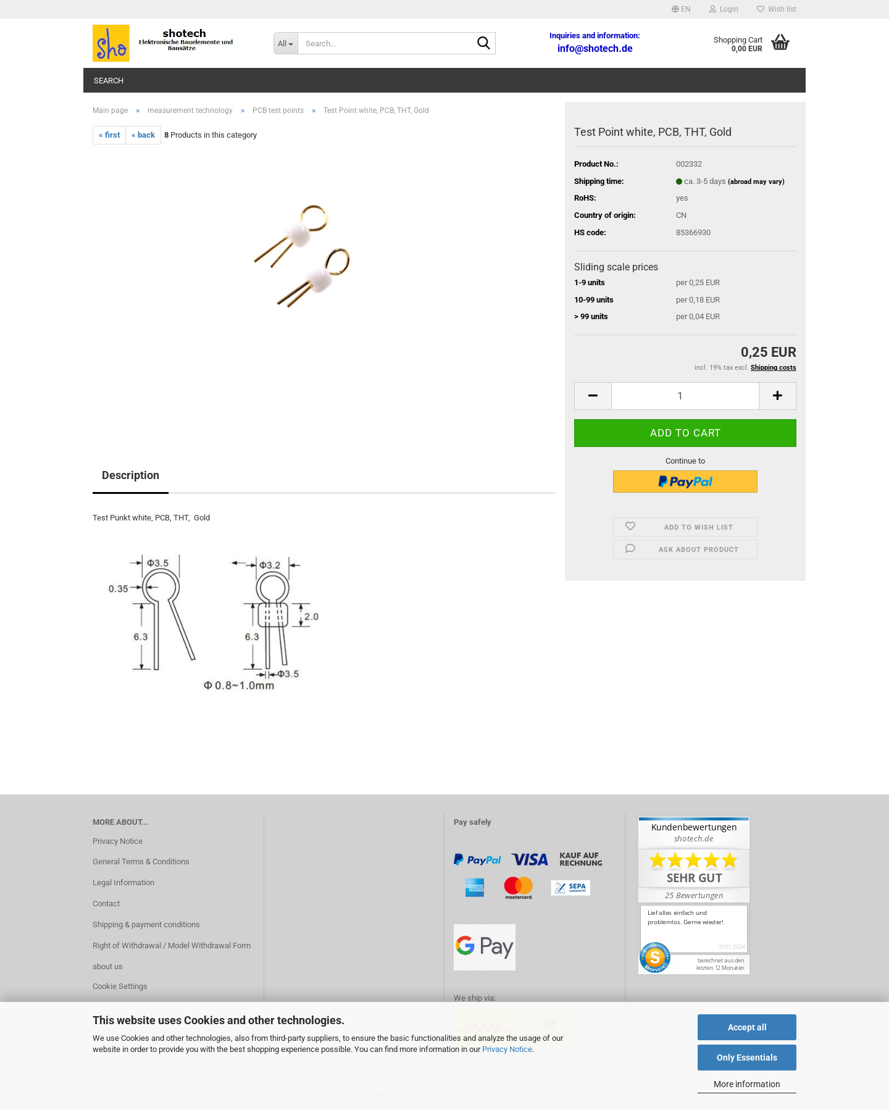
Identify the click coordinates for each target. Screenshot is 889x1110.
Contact (106, 903)
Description (130, 475)
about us (108, 966)
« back (143, 135)
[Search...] (285, 43)
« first (109, 135)
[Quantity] (685, 396)
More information (747, 1084)
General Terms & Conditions (141, 861)
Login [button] (723, 9)
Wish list (776, 9)
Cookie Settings (120, 986)
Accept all (747, 1027)
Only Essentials (747, 1057)
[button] (681, 9)
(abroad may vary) (756, 182)
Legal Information (123, 882)
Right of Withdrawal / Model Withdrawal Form (172, 945)
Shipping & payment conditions (146, 924)
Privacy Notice (507, 1049)
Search (108, 80)
